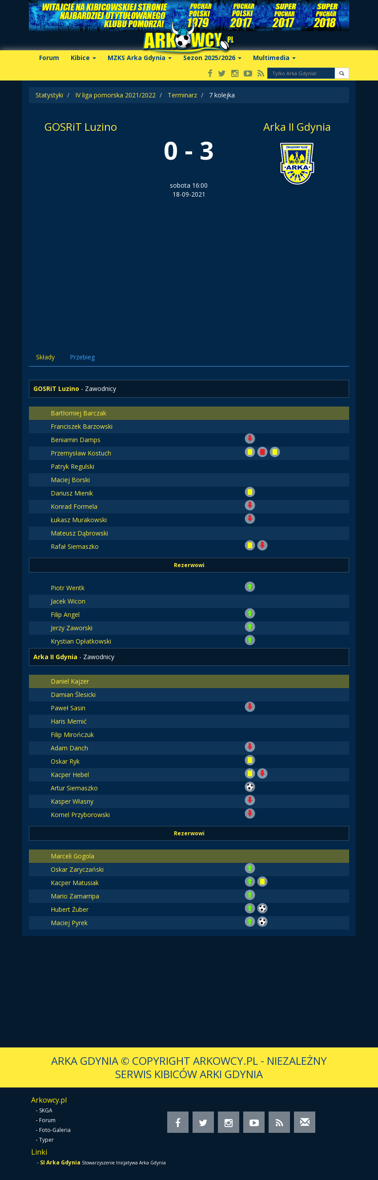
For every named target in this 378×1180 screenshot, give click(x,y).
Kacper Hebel (70, 774)
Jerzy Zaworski (71, 628)
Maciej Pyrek (69, 922)
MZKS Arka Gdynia (140, 57)
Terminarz (182, 95)
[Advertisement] (189, 265)
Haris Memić (69, 721)
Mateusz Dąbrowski (79, 533)
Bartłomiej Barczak (78, 413)
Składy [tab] (45, 357)
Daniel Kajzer (70, 681)
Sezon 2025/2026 (212, 57)
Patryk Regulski (72, 466)
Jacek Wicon (68, 601)
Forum (49, 57)
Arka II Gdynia (297, 126)
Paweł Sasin (68, 708)
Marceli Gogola (72, 856)
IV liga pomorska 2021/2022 (115, 95)
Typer (46, 1140)
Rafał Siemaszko (75, 546)
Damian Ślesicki (73, 694)
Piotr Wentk (67, 588)
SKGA (45, 1110)
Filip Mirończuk (72, 734)
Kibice (83, 57)
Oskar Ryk (65, 761)
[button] (341, 73)
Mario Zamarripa (75, 896)
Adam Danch (69, 748)
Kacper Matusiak (75, 882)
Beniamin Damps (76, 439)
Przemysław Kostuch (81, 453)
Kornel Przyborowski (80, 814)
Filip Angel (65, 614)
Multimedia (274, 57)
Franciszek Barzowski (82, 426)
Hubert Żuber (69, 909)
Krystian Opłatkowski (81, 641)
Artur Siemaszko (74, 788)
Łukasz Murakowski (79, 519)
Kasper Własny (72, 801)
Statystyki (49, 95)
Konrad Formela (74, 506)
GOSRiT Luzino (80, 126)
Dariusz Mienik (72, 493)
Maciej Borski (70, 479)
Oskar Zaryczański (77, 869)
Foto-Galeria (55, 1130)
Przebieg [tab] (82, 357)
